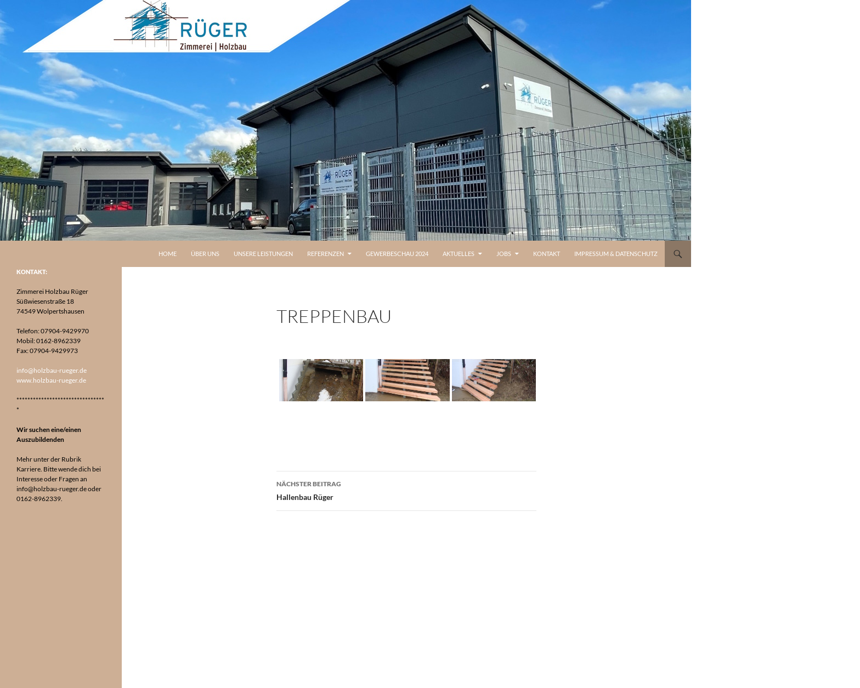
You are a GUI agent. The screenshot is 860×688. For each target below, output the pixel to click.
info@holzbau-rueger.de (51, 370)
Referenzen (325, 253)
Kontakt (546, 253)
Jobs (503, 253)
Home (168, 253)
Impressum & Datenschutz (616, 253)
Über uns (205, 253)
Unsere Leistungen (263, 253)
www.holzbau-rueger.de (51, 380)
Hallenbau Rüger (406, 489)
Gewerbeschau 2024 (397, 253)
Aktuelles (458, 253)
